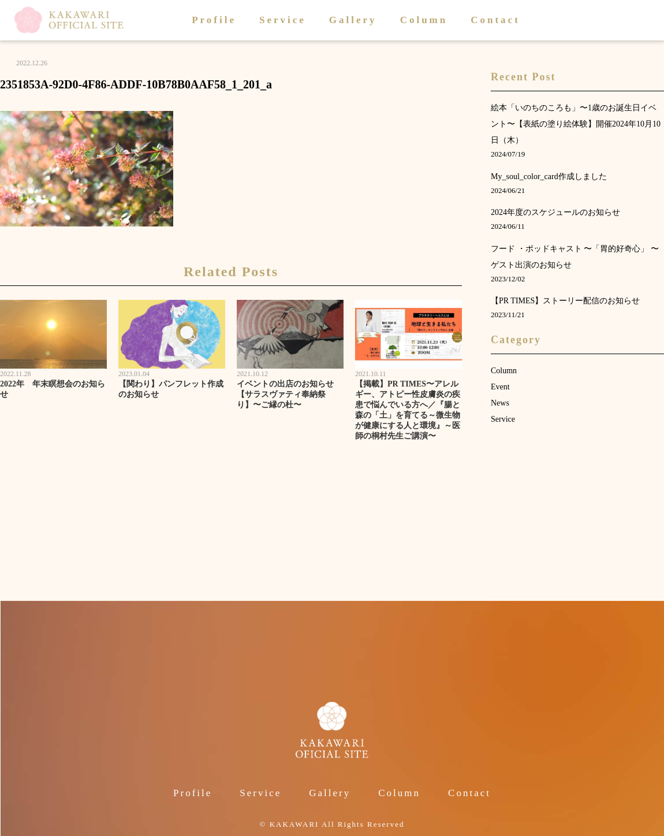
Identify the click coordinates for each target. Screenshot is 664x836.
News (500, 403)
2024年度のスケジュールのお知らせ (555, 212)
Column (424, 19)
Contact (495, 19)
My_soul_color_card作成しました (549, 176)
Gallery (353, 19)
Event (500, 386)
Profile (214, 19)
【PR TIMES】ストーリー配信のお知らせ (565, 300)
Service (282, 19)
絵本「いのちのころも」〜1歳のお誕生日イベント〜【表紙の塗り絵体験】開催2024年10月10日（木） (576, 123)
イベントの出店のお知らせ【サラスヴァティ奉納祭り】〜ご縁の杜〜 (285, 394)
